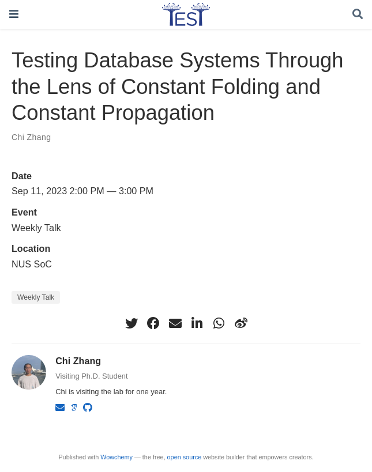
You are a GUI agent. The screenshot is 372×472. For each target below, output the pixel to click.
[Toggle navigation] (13, 14)
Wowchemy (116, 457)
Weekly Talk (35, 297)
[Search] (357, 14)
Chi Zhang (31, 137)
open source (184, 457)
